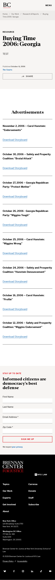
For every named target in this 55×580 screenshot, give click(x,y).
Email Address (10, 417)
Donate (32, 491)
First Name (8, 396)
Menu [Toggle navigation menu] (48, 5)
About (6, 511)
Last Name (8, 407)
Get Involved (9, 504)
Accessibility (22, 561)
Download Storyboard (15, 139)
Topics (6, 484)
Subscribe (33, 504)
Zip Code (7, 427)
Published (7, 66)
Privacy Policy (8, 561)
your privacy (17, 447)
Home (5, 14)
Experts (7, 497)
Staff (31, 497)
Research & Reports (31, 14)
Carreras (33, 484)
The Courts (7, 70)
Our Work (15, 14)
